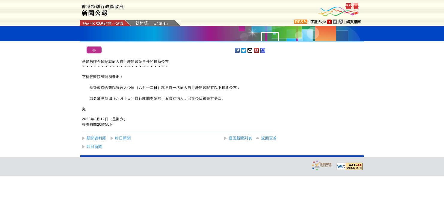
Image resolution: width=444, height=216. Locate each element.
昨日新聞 (123, 138)
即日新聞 (94, 146)
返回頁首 (269, 138)
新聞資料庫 (96, 138)
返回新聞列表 (240, 138)
